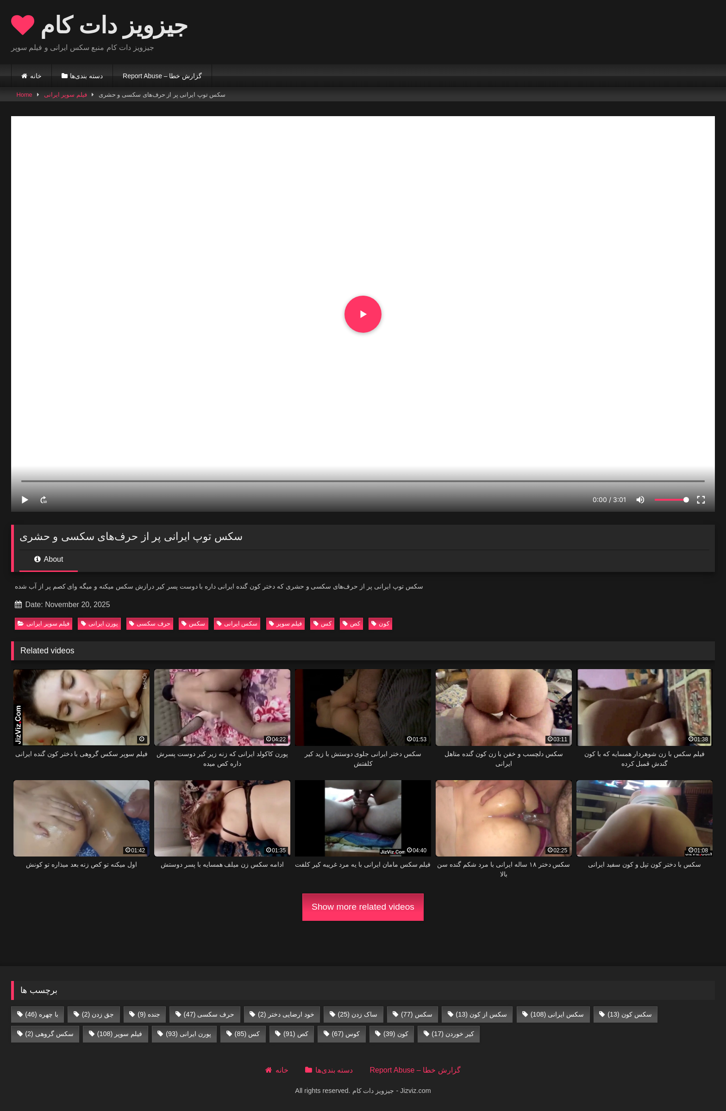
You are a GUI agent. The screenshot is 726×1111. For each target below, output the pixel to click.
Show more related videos (363, 907)
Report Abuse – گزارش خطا (162, 76)
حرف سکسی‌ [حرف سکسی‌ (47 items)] (209, 1014)
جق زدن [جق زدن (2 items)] (98, 1014)
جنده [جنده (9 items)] (149, 1014)
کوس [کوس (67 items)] (346, 1033)
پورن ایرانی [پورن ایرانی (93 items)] (188, 1033)
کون (380, 623)
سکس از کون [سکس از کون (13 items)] (481, 1014)
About (48, 559)
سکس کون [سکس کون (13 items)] (629, 1014)
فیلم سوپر (285, 623)
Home (24, 94)
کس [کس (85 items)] (247, 1033)
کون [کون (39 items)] (395, 1033)
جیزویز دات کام (99, 24)
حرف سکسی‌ (149, 623)
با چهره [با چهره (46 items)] (41, 1014)
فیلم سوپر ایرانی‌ (65, 94)
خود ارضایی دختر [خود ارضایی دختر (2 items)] (286, 1014)
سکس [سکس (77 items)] (416, 1014)
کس (322, 623)
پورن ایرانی (100, 623)
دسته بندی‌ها (86, 76)
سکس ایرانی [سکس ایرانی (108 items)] (557, 1014)
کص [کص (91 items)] (295, 1033)
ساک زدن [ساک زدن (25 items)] (357, 1014)
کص (351, 623)
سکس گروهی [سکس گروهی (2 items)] (49, 1033)
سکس (193, 623)
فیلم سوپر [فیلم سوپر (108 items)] (120, 1033)
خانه (36, 76)
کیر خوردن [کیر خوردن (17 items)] (453, 1033)
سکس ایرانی (237, 623)
